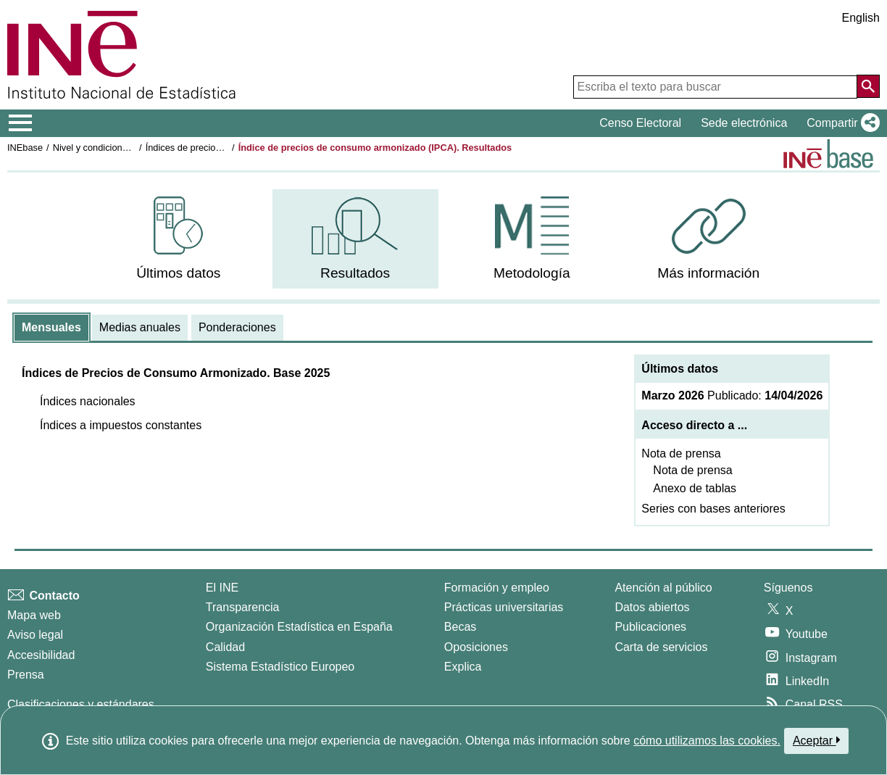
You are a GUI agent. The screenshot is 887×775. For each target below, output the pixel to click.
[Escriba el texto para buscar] (715, 87)
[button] (840, 123)
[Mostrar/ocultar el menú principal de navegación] (20, 123)
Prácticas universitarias (504, 607)
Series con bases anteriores (713, 508)
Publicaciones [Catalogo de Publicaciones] (650, 627)
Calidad (225, 647)
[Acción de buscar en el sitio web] (868, 86)
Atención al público (663, 587)
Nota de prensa (680, 453)
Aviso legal (35, 635)
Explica (463, 666)
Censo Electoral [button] (640, 123)
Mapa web (34, 615)
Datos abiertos (652, 607)
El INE (222, 587)
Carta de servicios (661, 647)
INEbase (25, 147)
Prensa (25, 674)
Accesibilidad (41, 655)
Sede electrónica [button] (744, 123)
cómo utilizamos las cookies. (706, 740)
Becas (460, 627)
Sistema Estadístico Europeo (280, 666)
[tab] (51, 328)
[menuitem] (179, 239)
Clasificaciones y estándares (80, 704)
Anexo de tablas (694, 488)
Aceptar (816, 740)
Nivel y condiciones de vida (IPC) (121, 147)
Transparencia (243, 607)
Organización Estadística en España (299, 627)
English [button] (861, 18)
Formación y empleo (496, 587)
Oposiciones (476, 647)
